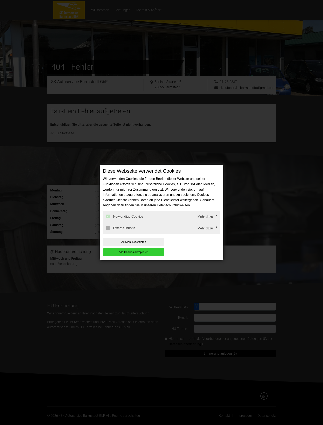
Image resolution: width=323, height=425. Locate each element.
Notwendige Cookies (124, 221)
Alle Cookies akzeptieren (193, 247)
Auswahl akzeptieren (129, 247)
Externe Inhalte (120, 233)
